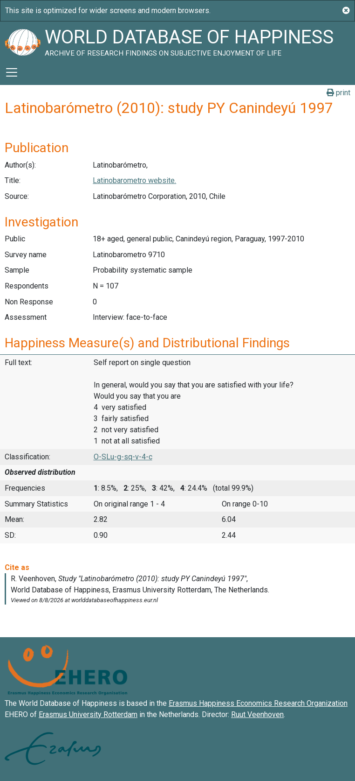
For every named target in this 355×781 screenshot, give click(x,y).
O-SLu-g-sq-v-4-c (123, 456)
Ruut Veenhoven (257, 714)
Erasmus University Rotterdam (88, 714)
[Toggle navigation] (12, 72)
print (338, 92)
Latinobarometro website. (134, 180)
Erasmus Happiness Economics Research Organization (258, 703)
